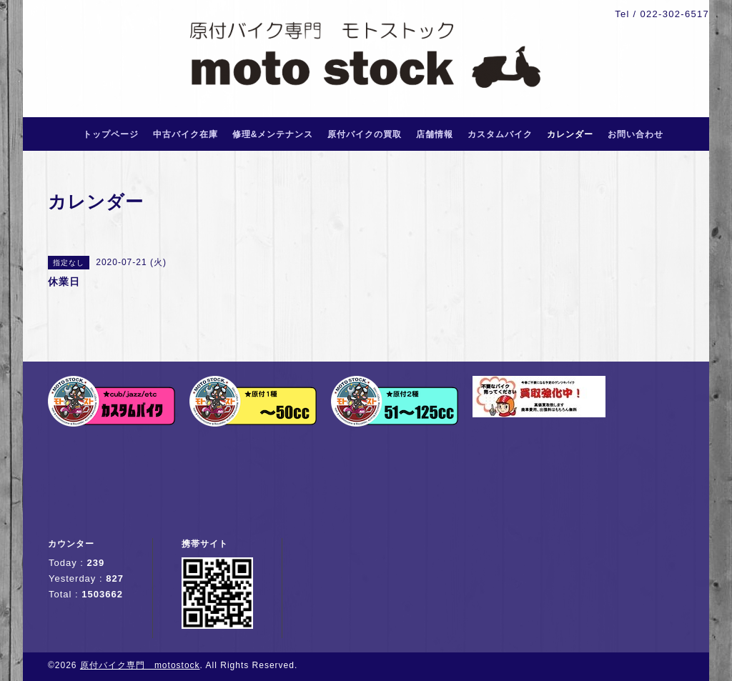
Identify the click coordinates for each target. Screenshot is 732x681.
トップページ (111, 134)
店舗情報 (434, 134)
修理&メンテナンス (273, 134)
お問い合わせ (635, 134)
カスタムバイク (500, 134)
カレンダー (570, 134)
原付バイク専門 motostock (140, 665)
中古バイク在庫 (185, 134)
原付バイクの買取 (364, 134)
